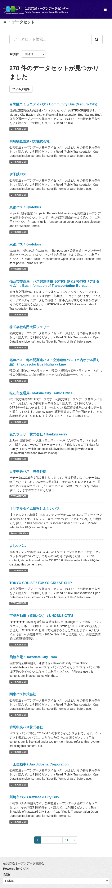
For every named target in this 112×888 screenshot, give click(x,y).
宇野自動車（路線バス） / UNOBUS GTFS (41, 615)
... (58, 840)
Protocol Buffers (19, 533)
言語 (6, 875)
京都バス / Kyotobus (25, 207)
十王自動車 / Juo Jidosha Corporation (39, 764)
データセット (23, 22)
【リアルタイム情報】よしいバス (34, 508)
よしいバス (17, 546)
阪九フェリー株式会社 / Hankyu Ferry (38, 434)
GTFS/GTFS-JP (18, 129)
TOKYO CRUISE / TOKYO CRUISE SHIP (40, 583)
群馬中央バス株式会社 (26, 727)
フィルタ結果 (21, 89)
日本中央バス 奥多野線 (27, 471)
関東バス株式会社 (22, 694)
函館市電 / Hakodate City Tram (33, 657)
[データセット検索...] (50, 39)
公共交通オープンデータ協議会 (23, 863)
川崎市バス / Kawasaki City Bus (34, 797)
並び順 (13, 54)
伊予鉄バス (17, 174)
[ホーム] (5, 22)
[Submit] (97, 39)
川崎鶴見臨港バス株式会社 (29, 141)
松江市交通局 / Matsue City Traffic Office (40, 393)
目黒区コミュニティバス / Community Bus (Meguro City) (53, 104)
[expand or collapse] (105, 9)
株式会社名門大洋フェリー (29, 327)
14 (66, 840)
